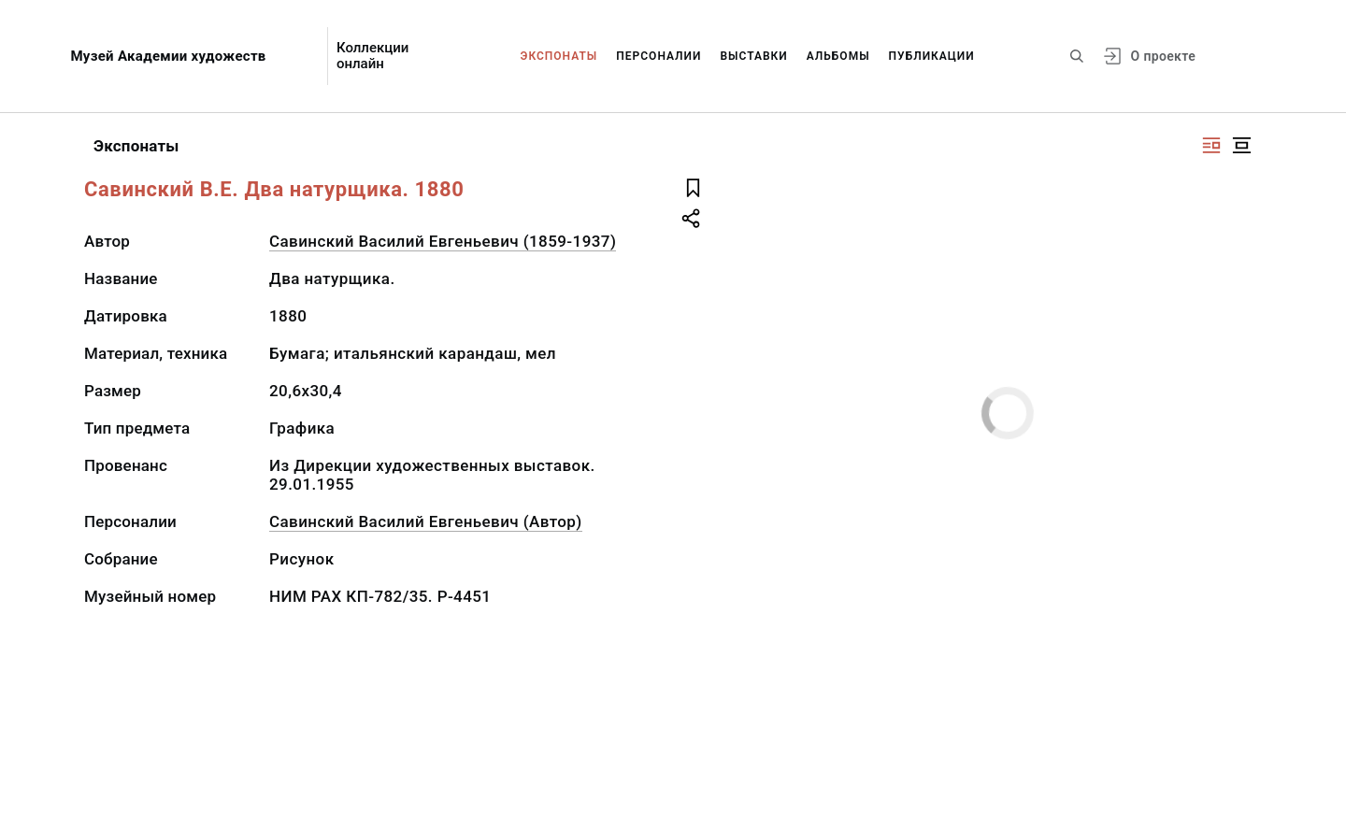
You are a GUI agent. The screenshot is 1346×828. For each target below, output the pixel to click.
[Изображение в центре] (1241, 145)
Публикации (932, 56)
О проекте (1163, 56)
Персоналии (658, 56)
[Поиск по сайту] (1077, 56)
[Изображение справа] (1211, 145)
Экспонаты (559, 56)
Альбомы (838, 56)
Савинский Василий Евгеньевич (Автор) (425, 521)
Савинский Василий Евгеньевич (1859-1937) (442, 241)
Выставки (753, 56)
